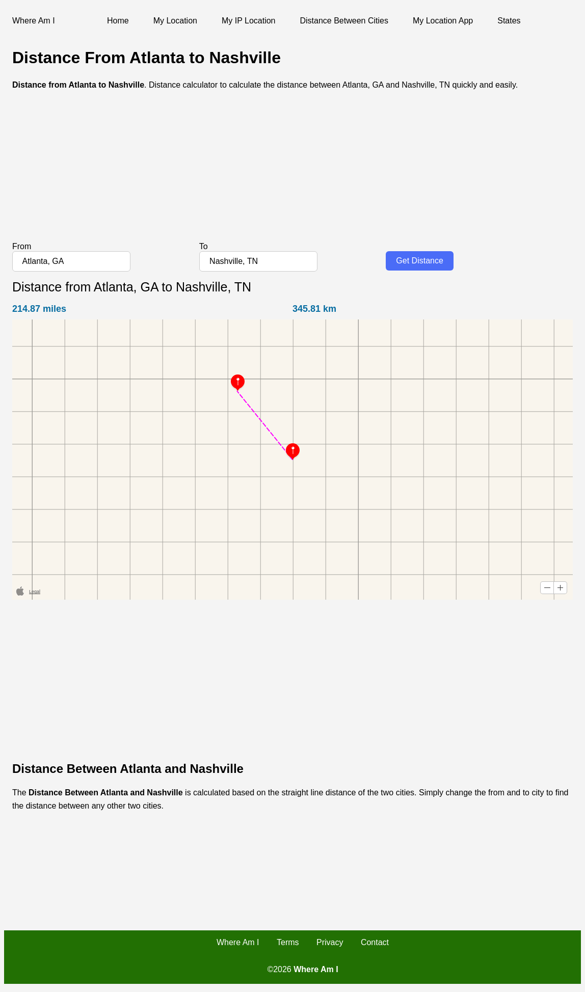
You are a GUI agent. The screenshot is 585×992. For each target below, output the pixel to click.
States (508, 20)
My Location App (443, 20)
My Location (175, 20)
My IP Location (249, 20)
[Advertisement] (292, 170)
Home (118, 20)
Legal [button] (34, 591)
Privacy (329, 942)
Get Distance (419, 260)
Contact (375, 942)
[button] (547, 588)
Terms (288, 942)
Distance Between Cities (344, 20)
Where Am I (238, 942)
